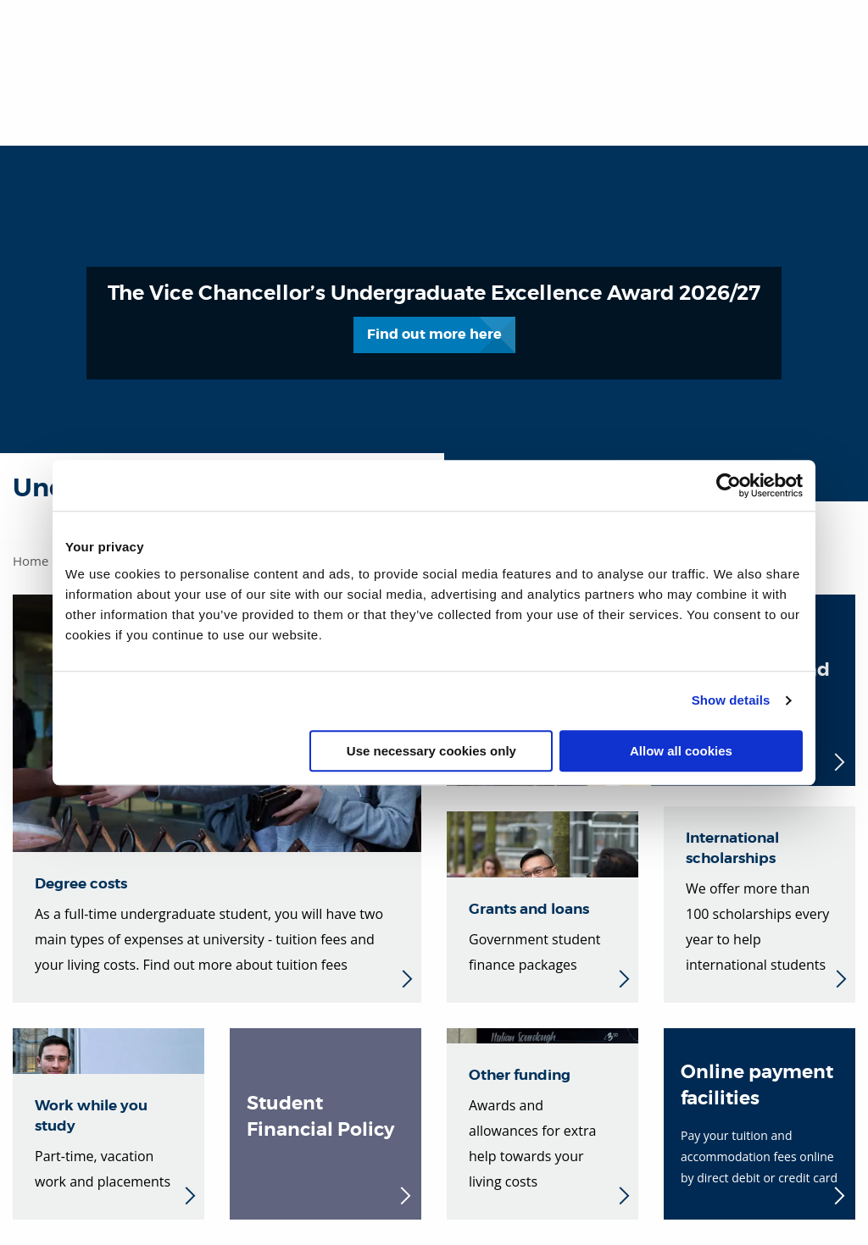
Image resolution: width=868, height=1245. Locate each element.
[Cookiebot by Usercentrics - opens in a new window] (728, 485)
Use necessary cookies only (431, 751)
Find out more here (459, 320)
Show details (731, 700)
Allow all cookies (681, 751)
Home (30, 560)
